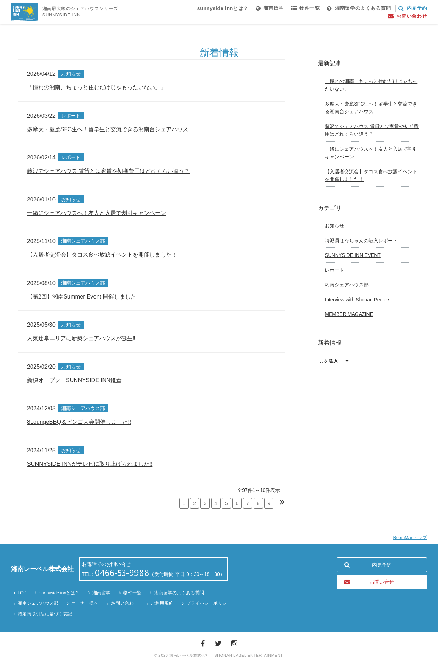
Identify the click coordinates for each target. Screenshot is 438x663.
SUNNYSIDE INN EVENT (353, 255)
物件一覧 (132, 592)
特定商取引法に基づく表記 (45, 614)
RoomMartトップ (410, 537)
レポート (334, 270)
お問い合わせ (124, 603)
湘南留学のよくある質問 (179, 592)
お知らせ (334, 225)
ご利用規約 (162, 603)
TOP (22, 592)
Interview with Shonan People (357, 299)
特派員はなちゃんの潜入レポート (361, 240)
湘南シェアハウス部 (347, 284)
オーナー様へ (84, 603)
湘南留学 (101, 592)
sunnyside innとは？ (59, 592)
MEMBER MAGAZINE (349, 314)
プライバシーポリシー (208, 603)
